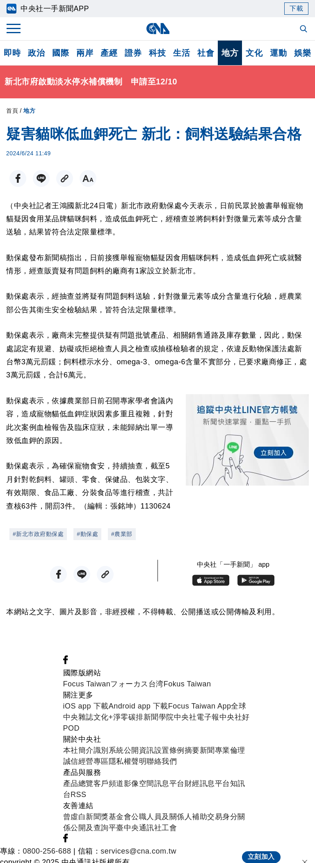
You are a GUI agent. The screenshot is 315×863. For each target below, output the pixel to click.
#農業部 (121, 534)
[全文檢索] (304, 29)
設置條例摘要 (177, 750)
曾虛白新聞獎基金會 (97, 817)
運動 (278, 52)
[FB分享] (17, 178)
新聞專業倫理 (222, 750)
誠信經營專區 (86, 761)
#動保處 (87, 534)
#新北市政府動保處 (38, 534)
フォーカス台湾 (137, 684)
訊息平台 (169, 783)
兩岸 (84, 52)
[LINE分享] (41, 178)
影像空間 (139, 783)
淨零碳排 (128, 717)
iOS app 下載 (86, 706)
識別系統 (109, 750)
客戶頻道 (109, 783)
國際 (60, 52)
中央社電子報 (196, 717)
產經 (108, 52)
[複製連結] (64, 178)
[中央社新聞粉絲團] (65, 662)
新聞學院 (159, 717)
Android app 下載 (138, 706)
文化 (254, 52)
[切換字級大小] (88, 178)
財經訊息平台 (207, 783)
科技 (157, 52)
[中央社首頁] (157, 28)
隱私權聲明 (128, 761)
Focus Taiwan (87, 684)
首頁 (12, 110)
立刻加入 (261, 849)
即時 (12, 52)
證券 (133, 52)
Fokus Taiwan (187, 684)
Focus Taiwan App (199, 706)
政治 (36, 52)
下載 (296, 8)
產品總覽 (78, 783)
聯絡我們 (161, 761)
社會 (205, 52)
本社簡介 (78, 750)
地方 (229, 52)
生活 (181, 52)
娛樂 (302, 52)
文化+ (103, 717)
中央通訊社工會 (150, 828)
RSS (79, 794)
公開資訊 (139, 750)
